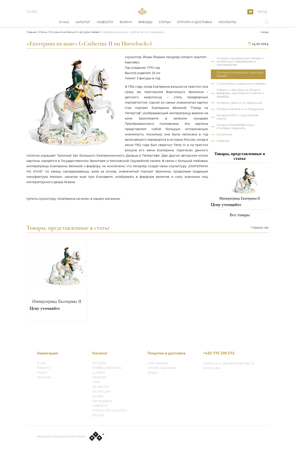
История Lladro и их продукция (239, 118)
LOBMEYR (100, 405)
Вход (262, 19)
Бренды (145, 37)
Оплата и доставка (194, 37)
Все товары (240, 229)
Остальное (224, 149)
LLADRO (98, 372)
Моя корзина (158, 363)
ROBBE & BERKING (106, 367)
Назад (265, 47)
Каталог (83, 37)
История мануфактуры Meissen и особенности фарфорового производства (240, 76)
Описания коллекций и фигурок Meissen (74, 47)
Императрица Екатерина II (56, 316)
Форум (126, 37)
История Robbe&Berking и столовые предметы (236, 142)
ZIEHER (98, 415)
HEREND (99, 377)
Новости (105, 37)
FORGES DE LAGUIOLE (109, 410)
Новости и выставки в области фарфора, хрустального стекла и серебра (240, 108)
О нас (64, 37)
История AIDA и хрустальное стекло (237, 132)
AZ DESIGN (100, 386)
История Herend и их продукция (240, 124)
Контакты (227, 37)
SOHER (97, 396)
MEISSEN (99, 363)
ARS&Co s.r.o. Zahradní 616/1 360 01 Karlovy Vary (228, 366)
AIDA (96, 382)
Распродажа (102, 401)
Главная (31, 47)
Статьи (165, 37)
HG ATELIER (101, 391)
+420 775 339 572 (218, 353)
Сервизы (223, 156)
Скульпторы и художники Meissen (241, 99)
